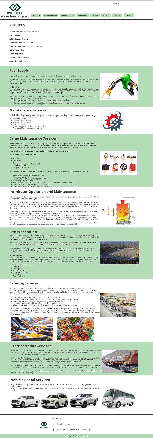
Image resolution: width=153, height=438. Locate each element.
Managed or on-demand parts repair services (29, 126)
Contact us (20, 252)
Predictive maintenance (21, 122)
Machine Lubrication (20, 124)
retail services (31, 290)
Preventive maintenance (22, 121)
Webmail (115, 3)
